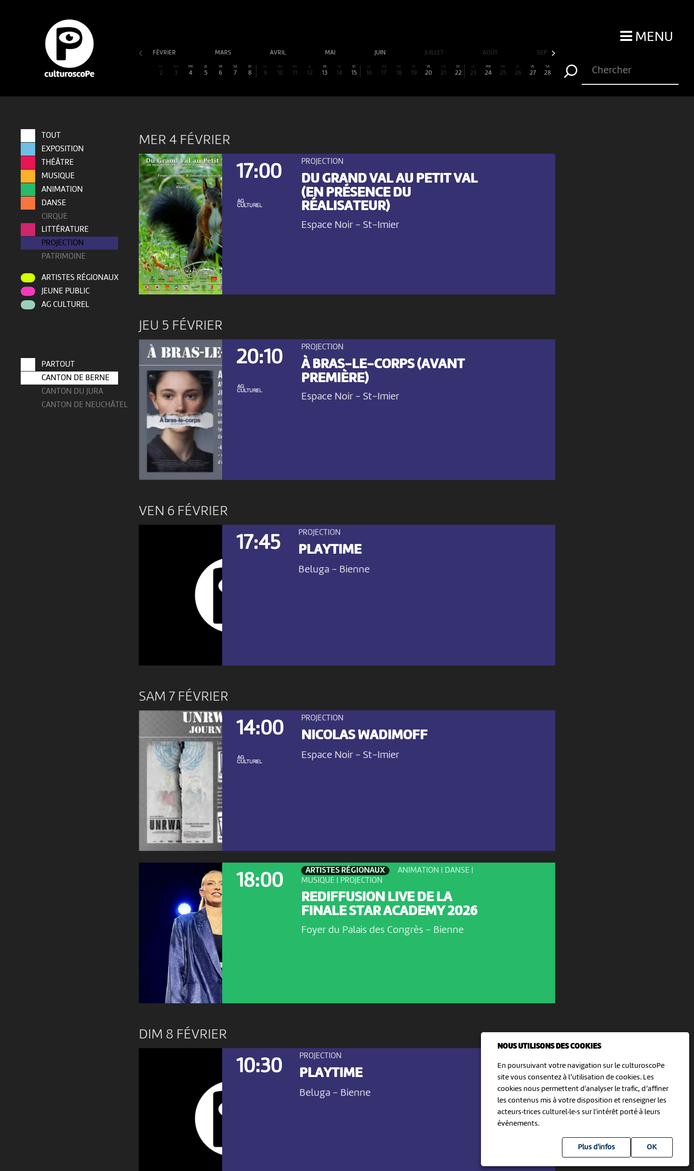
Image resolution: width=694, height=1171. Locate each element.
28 (547, 70)
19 (414, 70)
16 (369, 70)
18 (399, 70)
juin (380, 53)
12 (310, 70)
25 (503, 70)
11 (295, 70)
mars (224, 53)
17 (384, 70)
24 (488, 70)
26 (518, 70)
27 (532, 70)
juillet (435, 53)
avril (278, 53)
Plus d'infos (596, 1147)
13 (325, 70)
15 (354, 70)
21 (443, 70)
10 (280, 70)
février (165, 53)
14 (339, 70)
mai (331, 53)
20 (429, 70)
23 (473, 70)
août (490, 53)
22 (458, 70)
